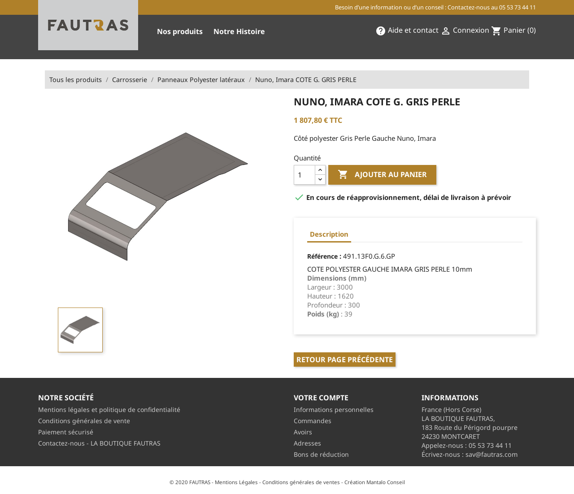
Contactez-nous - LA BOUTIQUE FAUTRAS (99, 443)
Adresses (307, 443)
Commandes (312, 420)
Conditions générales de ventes (301, 482)
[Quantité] (304, 175)
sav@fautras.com (491, 454)
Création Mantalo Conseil (374, 482)
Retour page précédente (344, 359)
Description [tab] (329, 234)
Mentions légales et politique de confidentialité (109, 409)
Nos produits (180, 31)
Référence (322, 256)
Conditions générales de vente (84, 420)
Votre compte (321, 398)
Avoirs (303, 432)
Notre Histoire (239, 31)
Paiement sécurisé (65, 432)
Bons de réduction (321, 454)
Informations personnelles (334, 409)
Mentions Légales (236, 482)
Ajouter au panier (382, 175)
